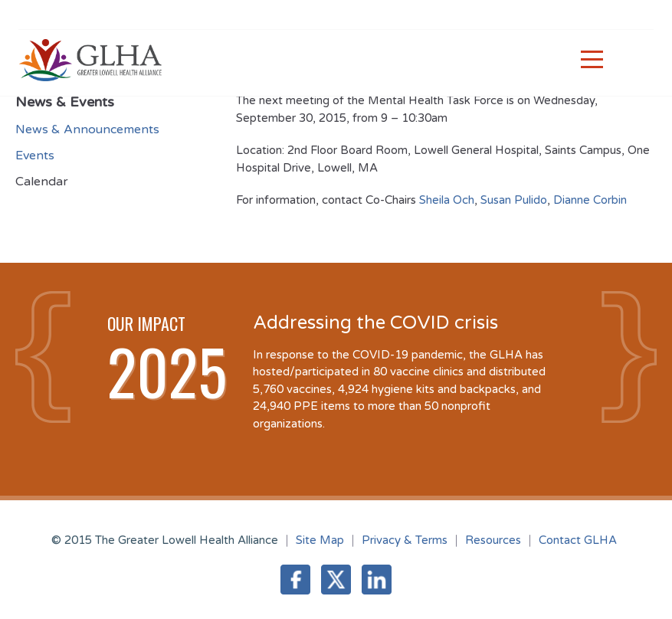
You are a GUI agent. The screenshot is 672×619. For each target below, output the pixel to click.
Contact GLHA (578, 540)
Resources (493, 540)
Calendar (41, 181)
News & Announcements (87, 129)
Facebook (295, 579)
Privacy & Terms (404, 540)
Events (34, 155)
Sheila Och (446, 200)
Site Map (320, 540)
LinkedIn (377, 579)
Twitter (336, 579)
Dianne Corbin (590, 200)
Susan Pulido (513, 200)
